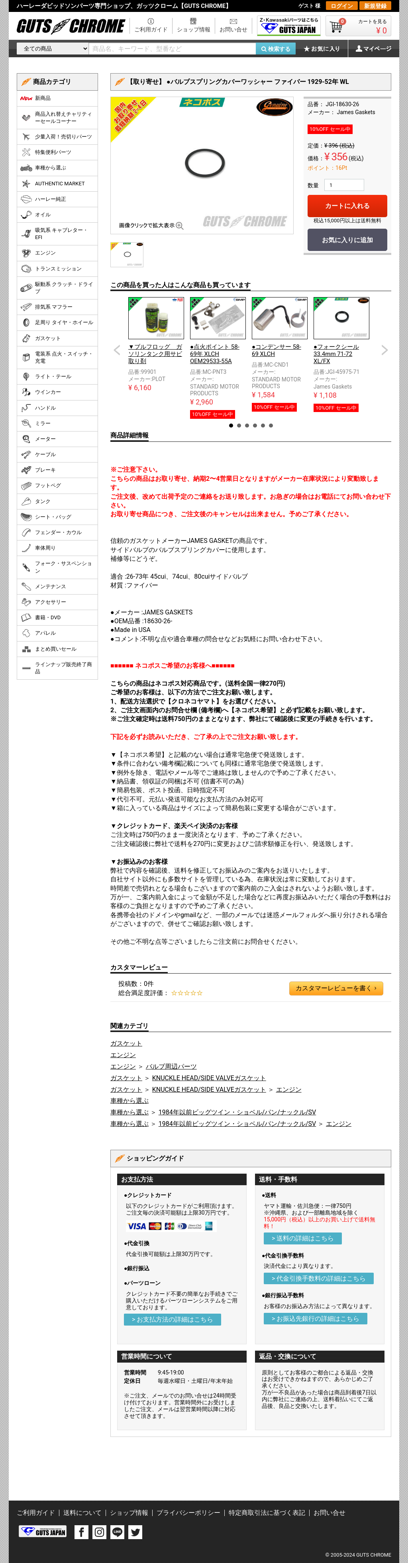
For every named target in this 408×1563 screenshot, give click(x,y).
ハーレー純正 (43, 199)
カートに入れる (347, 206)
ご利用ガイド (151, 29)
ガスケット (126, 1043)
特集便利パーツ (45, 152)
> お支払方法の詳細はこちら (172, 1319)
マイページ (369, 48)
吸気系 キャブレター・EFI (54, 233)
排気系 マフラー (46, 307)
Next (385, 350)
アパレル (38, 633)
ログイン (342, 6)
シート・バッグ (45, 517)
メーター (38, 439)
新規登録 (375, 6)
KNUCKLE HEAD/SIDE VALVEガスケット (209, 1078)
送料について (82, 1512)
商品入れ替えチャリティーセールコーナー (56, 117)
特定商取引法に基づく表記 (267, 1512)
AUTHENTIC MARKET (52, 184)
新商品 (35, 98)
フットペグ (40, 486)
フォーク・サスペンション (56, 566)
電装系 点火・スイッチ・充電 (56, 357)
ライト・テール (45, 377)
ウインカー (40, 392)
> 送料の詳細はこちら (303, 1238)
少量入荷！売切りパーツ (56, 137)
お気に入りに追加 (347, 240)
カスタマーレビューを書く (336, 988)
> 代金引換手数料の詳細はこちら (319, 1278)
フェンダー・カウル (51, 533)
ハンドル (38, 408)
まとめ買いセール (48, 649)
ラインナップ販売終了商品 (56, 668)
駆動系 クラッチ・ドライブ (56, 287)
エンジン (123, 1055)
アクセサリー (43, 602)
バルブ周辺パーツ (171, 1066)
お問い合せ (233, 29)
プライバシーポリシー (188, 1512)
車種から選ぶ (129, 1100)
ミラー (35, 424)
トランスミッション (51, 269)
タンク (35, 501)
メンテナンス (43, 587)
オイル (35, 215)
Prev (116, 350)
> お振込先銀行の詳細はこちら (315, 1318)
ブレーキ (38, 470)
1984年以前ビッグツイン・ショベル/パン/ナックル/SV (237, 1112)
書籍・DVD (40, 618)
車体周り (38, 548)
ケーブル (38, 455)
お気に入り (325, 48)
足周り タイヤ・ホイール (56, 323)
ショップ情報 (193, 29)
